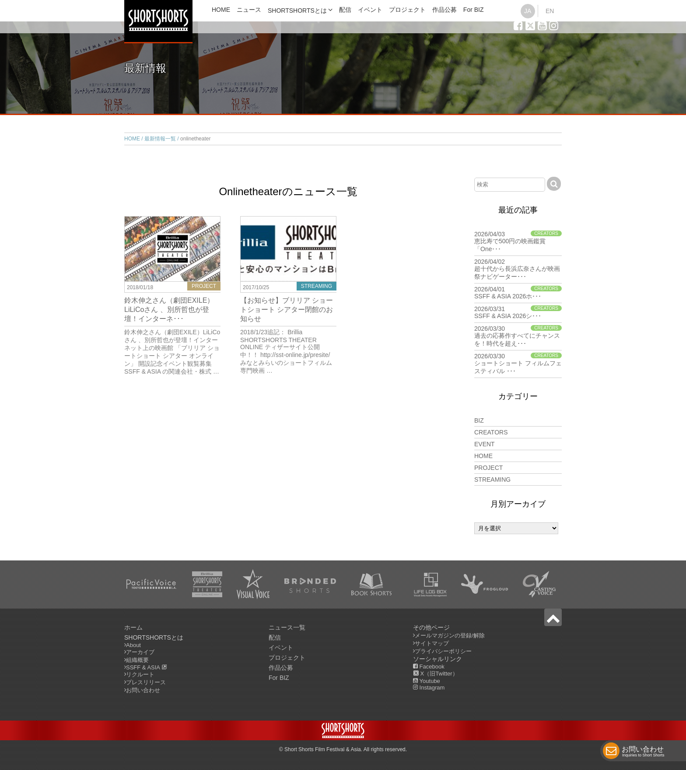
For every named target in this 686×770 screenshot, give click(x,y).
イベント (370, 9)
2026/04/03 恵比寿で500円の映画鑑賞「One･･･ (518, 241)
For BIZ (473, 9)
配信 (345, 9)
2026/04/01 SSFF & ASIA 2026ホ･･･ (518, 293)
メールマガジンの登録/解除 (450, 635)
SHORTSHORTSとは (297, 10)
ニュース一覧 (287, 627)
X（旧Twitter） (435, 673)
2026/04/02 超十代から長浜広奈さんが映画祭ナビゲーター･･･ (518, 269)
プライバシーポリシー (443, 651)
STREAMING (492, 479)
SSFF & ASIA (146, 667)
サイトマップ (432, 643)
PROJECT (488, 467)
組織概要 (137, 660)
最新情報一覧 (160, 139)
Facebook (428, 666)
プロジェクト (407, 9)
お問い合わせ (643, 753)
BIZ (479, 420)
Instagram (428, 687)
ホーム (133, 627)
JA (527, 10)
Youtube (426, 681)
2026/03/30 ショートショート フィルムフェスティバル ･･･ (518, 363)
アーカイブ (140, 652)
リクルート (140, 674)
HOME (221, 9)
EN (550, 10)
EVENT (484, 444)
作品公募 (444, 9)
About (133, 645)
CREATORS (491, 432)
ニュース (249, 9)
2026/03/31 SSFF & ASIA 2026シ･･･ (518, 312)
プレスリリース (146, 682)
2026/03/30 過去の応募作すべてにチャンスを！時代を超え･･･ (518, 336)
